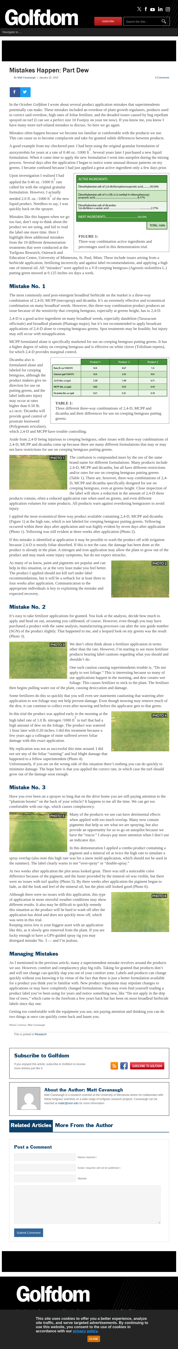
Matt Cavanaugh (26, 77)
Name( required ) (87, 1157)
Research (41, 1034)
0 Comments (162, 77)
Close (93, 1338)
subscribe (108, 21)
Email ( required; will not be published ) (99, 1167)
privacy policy (85, 1331)
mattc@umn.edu (68, 1103)
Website (82, 1178)
